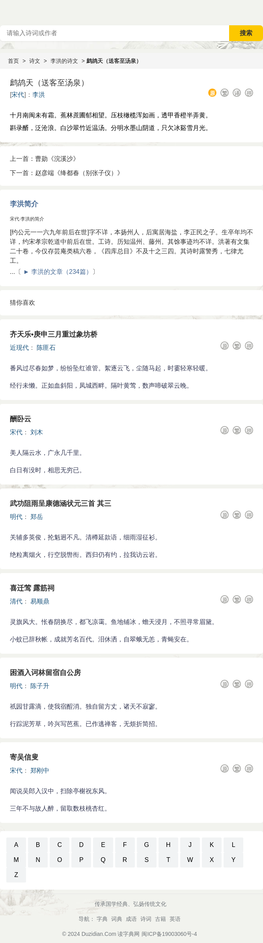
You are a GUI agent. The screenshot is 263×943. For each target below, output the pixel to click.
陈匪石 (46, 347)
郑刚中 (39, 770)
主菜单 (256, 12)
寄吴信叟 (24, 757)
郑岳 (36, 516)
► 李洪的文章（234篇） (57, 271)
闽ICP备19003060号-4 (169, 934)
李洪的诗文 (64, 61)
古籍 (160, 919)
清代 (16, 601)
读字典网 (129, 934)
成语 (131, 919)
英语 (175, 919)
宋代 (17, 94)
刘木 (36, 432)
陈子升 (39, 686)
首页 (13, 61)
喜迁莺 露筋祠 (32, 588)
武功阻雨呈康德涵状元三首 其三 (60, 503)
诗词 (145, 919)
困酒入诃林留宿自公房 (45, 673)
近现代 (19, 347)
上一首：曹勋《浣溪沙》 (44, 158)
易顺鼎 (39, 601)
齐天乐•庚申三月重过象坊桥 (53, 334)
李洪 (38, 94)
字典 (102, 919)
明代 (16, 516)
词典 (116, 919)
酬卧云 (20, 419)
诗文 (34, 61)
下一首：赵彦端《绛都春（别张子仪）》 (66, 173)
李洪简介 (24, 204)
